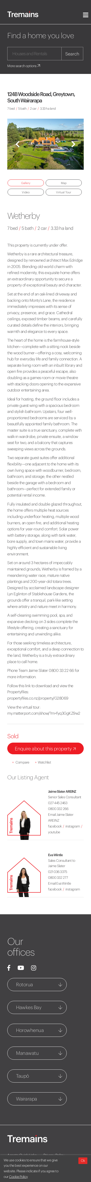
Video (26, 192)
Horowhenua (30, 1030)
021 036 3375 (57, 872)
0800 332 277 (58, 877)
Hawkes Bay (28, 1007)
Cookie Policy (18, 1176)
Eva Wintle (55, 855)
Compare (20, 762)
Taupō (22, 1076)
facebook (55, 826)
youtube (54, 832)
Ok (83, 1160)
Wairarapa (26, 1099)
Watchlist (43, 762)
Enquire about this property (46, 749)
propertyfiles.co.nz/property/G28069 (37, 698)
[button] (17, 144)
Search (72, 54)
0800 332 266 (58, 809)
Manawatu (27, 1053)
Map (63, 183)
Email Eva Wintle (59, 883)
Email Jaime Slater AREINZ (60, 817)
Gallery (25, 183)
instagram (73, 826)
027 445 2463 (57, 803)
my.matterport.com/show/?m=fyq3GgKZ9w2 (43, 713)
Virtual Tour (63, 192)
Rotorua (24, 984)
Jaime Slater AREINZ (62, 791)
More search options (24, 66)
